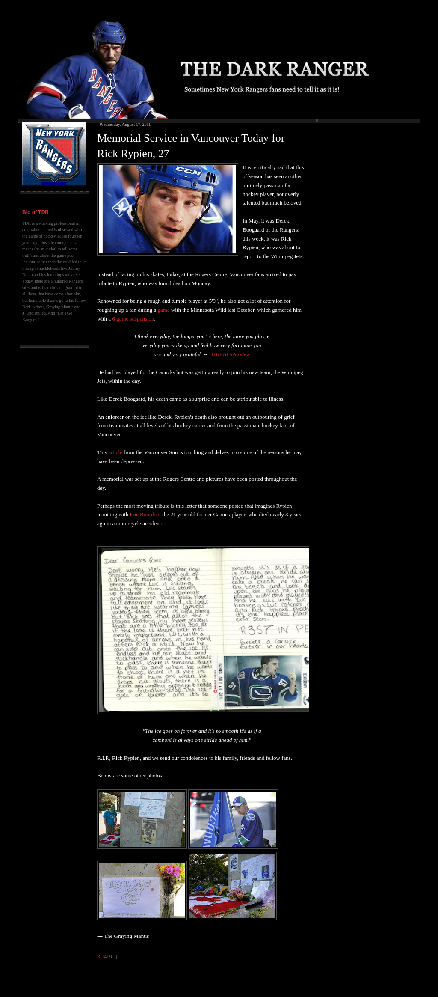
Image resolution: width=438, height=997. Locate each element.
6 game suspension (133, 318)
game (164, 310)
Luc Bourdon (145, 514)
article (115, 452)
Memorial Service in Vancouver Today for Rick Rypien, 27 (190, 146)
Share (105, 957)
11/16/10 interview (229, 354)
